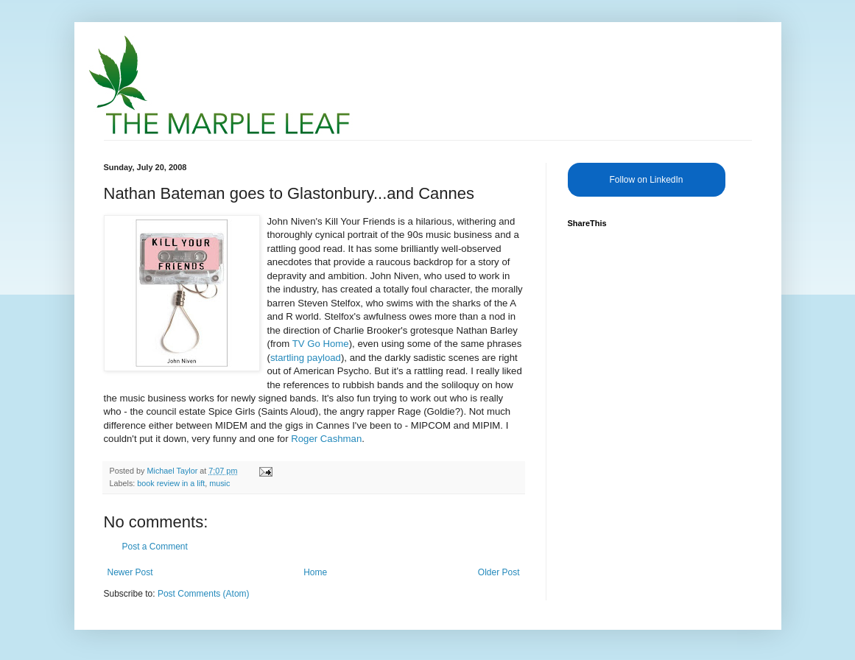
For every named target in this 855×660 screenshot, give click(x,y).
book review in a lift (171, 483)
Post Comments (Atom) (204, 594)
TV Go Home (320, 343)
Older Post (499, 572)
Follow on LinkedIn (646, 180)
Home (315, 572)
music (219, 483)
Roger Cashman (326, 438)
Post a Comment (155, 546)
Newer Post (130, 572)
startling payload (305, 357)
